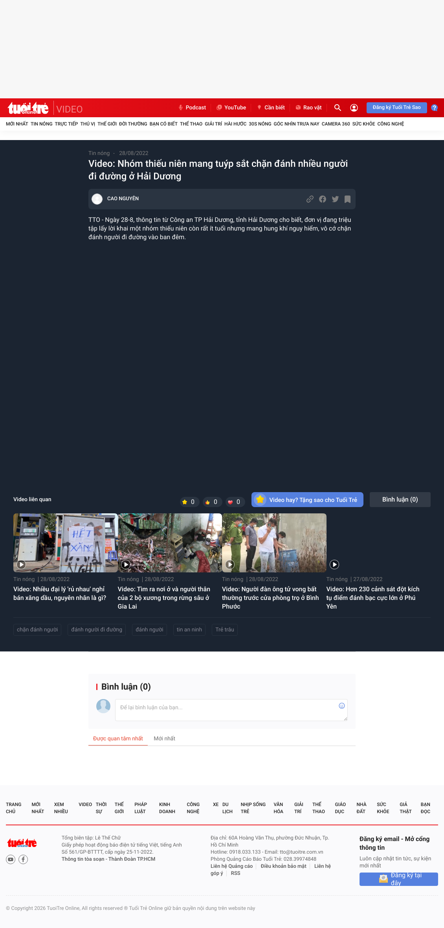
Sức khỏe (363, 124)
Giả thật (405, 808)
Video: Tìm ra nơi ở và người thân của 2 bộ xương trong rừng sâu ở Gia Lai (164, 597)
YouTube (231, 108)
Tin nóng (42, 124)
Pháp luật (140, 808)
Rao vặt (308, 108)
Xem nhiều (61, 808)
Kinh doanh (167, 808)
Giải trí (213, 124)
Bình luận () (400, 499)
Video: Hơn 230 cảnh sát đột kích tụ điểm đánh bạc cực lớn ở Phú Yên (373, 597)
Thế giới (107, 124)
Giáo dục (340, 808)
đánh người (149, 630)
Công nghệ (390, 124)
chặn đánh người (37, 630)
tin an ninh (189, 630)
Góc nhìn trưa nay (296, 124)
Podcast (191, 108)
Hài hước (235, 124)
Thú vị (87, 124)
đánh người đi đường (96, 630)
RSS (235, 873)
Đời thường (133, 124)
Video (85, 804)
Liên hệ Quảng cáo (232, 866)
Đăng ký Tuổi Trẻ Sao (397, 108)
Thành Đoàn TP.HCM (131, 859)
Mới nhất (17, 124)
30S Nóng (260, 124)
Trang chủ (13, 808)
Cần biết (270, 108)
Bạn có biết (164, 124)
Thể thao (191, 124)
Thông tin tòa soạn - (85, 859)
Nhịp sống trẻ (253, 808)
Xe (215, 804)
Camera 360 (336, 124)
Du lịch (227, 808)
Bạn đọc (425, 808)
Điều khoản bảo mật (283, 866)
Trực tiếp (66, 124)
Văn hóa (278, 808)
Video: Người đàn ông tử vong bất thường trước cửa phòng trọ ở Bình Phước (270, 597)
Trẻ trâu (224, 630)
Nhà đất (361, 808)
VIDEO (69, 109)
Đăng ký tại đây (406, 879)
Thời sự (101, 808)
